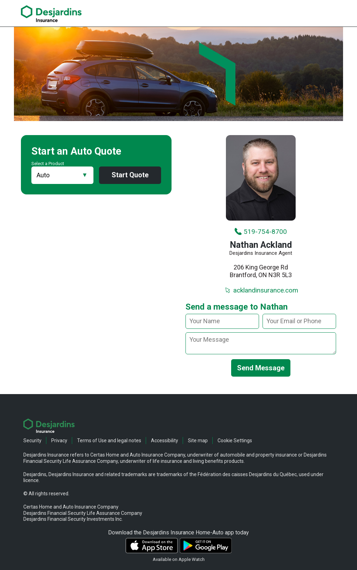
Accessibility (164, 440)
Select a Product (47, 163)
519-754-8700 (261, 232)
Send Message (260, 368)
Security (32, 440)
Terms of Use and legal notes (109, 440)
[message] (260, 343)
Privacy (59, 440)
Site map (198, 440)
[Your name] (222, 321)
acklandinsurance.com (261, 290)
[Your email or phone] (299, 321)
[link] (51, 14)
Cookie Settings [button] (235, 440)
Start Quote (130, 175)
